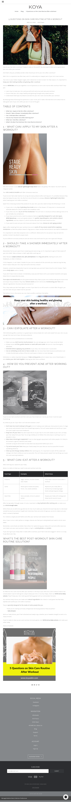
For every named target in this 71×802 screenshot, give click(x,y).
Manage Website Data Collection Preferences (14, 798)
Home (16, 11)
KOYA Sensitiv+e (11, 218)
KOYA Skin (11, 85)
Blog (22, 11)
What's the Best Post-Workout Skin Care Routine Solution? (24, 122)
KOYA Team (35, 722)
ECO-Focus (35, 718)
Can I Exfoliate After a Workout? (16, 115)
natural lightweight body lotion (27, 186)
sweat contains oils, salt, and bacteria (23, 257)
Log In (35, 745)
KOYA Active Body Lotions (50, 620)
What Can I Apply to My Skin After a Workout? (20, 111)
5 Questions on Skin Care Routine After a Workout (41, 11)
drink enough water (12, 505)
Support (35, 732)
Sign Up (35, 748)
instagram (35, 705)
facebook (35, 702)
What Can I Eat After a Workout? (16, 120)
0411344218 (35, 787)
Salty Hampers (12, 611)
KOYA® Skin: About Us (35, 725)
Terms (35, 735)
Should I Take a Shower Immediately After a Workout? (22, 113)
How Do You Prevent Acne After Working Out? (20, 117)
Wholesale (35, 715)
